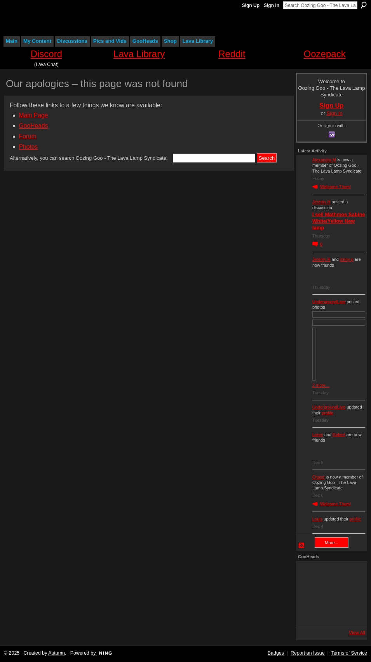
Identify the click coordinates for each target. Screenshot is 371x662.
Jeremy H (321, 201)
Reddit (231, 54)
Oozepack (325, 54)
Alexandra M (324, 159)
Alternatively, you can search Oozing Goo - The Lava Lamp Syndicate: (89, 158)
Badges (276, 653)
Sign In (271, 5)
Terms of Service (349, 653)
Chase (318, 477)
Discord (46, 54)
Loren (317, 434)
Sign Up (251, 5)
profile (327, 412)
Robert (339, 434)
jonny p (347, 259)
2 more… (321, 385)
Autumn (56, 653)
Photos (28, 146)
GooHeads (33, 125)
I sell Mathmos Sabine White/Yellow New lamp (338, 221)
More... (331, 542)
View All (357, 633)
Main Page (33, 115)
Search (364, 5)
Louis (317, 519)
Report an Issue (308, 653)
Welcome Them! (335, 186)
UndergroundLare (328, 301)
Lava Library (139, 54)
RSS (301, 545)
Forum (28, 136)
